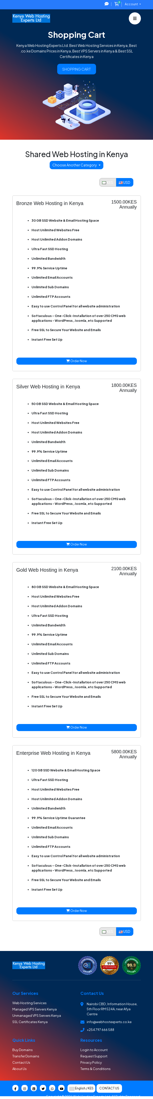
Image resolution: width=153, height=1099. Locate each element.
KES (107, 182)
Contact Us (21, 1062)
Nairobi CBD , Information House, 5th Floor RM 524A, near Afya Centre (112, 1009)
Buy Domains (22, 1050)
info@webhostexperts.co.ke (109, 1022)
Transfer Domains (25, 1056)
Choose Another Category (75, 165)
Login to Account (94, 1050)
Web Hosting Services (29, 1003)
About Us (19, 1069)
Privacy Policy (91, 1062)
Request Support (93, 1056)
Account (131, 4)
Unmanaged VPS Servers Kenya (36, 1016)
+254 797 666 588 (100, 1030)
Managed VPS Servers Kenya (34, 1009)
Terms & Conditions (95, 1069)
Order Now (76, 361)
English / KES (81, 1088)
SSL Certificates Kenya (30, 1022)
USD (124, 182)
